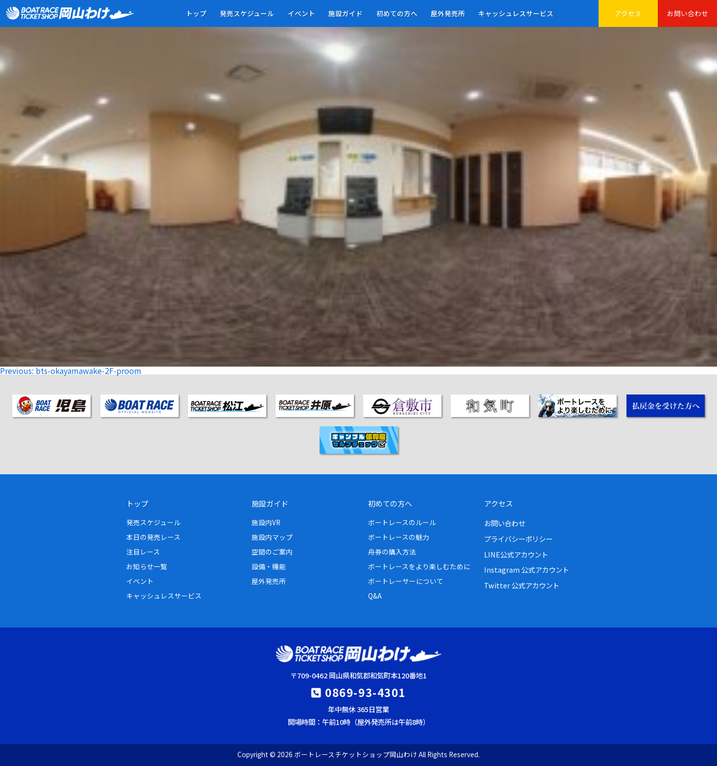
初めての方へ (396, 13)
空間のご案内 (272, 552)
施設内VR (266, 522)
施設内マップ (272, 537)
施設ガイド (345, 13)
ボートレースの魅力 (398, 537)
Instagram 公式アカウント (526, 569)
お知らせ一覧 (146, 566)
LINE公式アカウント (516, 554)
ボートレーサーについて (405, 581)
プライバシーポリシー (518, 539)
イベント (301, 13)
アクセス (628, 13)
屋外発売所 (448, 13)
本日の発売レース (153, 537)
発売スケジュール (247, 13)
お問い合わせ (687, 13)
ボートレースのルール (402, 522)
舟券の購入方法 (392, 552)
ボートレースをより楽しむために (419, 566)
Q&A (375, 596)
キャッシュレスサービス (516, 13)
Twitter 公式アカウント (521, 585)
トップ (196, 13)
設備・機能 (269, 566)
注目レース (143, 552)
